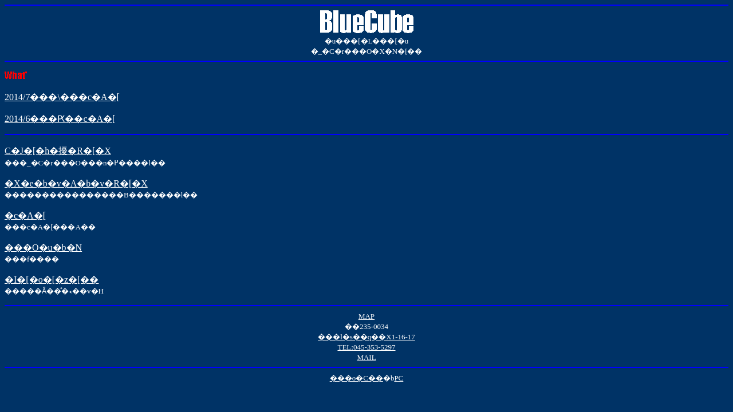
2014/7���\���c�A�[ (62, 97)
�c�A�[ (25, 215)
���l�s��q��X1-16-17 (366, 336)
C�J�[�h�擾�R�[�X (58, 151)
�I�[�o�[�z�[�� (51, 279)
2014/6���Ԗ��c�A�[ (60, 119)
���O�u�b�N (43, 247)
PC (398, 378)
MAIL (366, 357)
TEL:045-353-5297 (366, 347)
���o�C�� (356, 378)
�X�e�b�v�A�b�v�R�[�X (76, 183)
